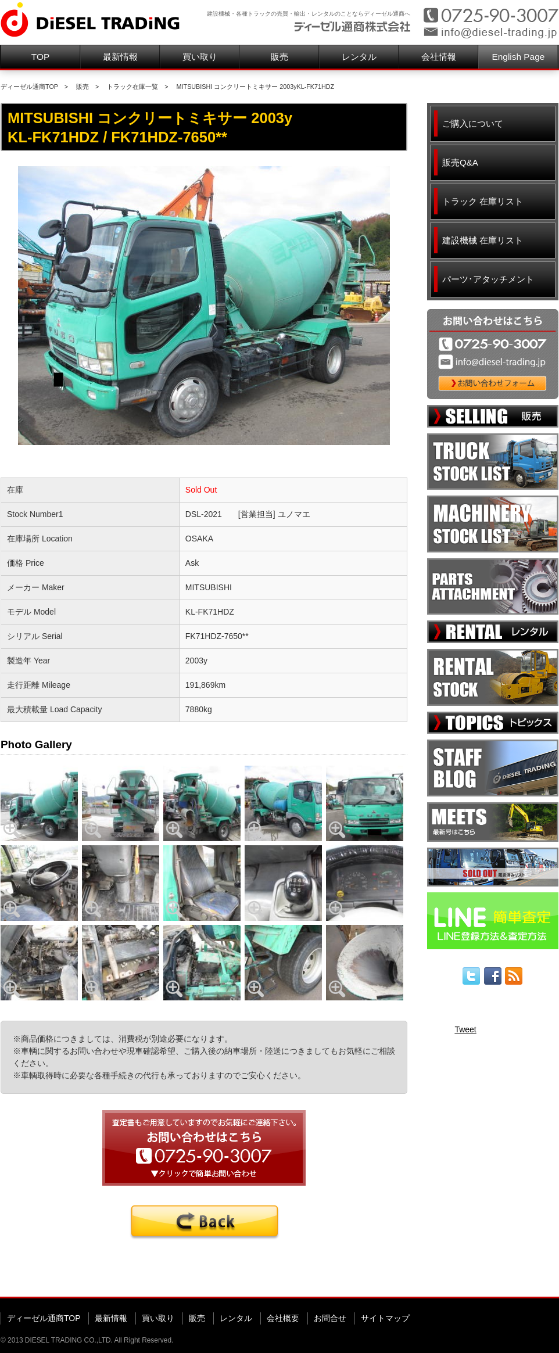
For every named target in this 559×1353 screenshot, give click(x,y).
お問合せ (330, 1318)
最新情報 (120, 57)
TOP (40, 57)
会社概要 (283, 1318)
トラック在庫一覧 (132, 86)
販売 (279, 57)
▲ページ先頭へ (536, 1278)
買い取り (199, 57)
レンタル (359, 57)
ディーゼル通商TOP (29, 86)
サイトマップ (385, 1318)
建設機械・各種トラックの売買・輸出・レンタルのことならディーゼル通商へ (308, 13)
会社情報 (438, 57)
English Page (518, 57)
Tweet (465, 1029)
